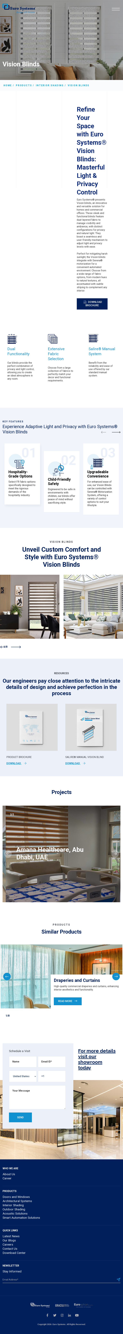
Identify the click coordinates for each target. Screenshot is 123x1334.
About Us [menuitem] (9, 1174)
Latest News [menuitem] (11, 1236)
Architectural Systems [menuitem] (17, 1201)
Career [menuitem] (7, 1178)
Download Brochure (92, 303)
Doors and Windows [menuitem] (16, 1197)
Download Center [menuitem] (14, 1253)
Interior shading (50, 85)
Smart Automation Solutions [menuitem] (21, 1218)
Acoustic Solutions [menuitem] (15, 1213)
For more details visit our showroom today (97, 1059)
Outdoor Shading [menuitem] (14, 1209)
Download (16, 763)
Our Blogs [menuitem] (9, 1240)
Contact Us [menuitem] (10, 1249)
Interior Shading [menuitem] (13, 1205)
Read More (67, 1000)
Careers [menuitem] (8, 1244)
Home (8, 85)
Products (24, 85)
